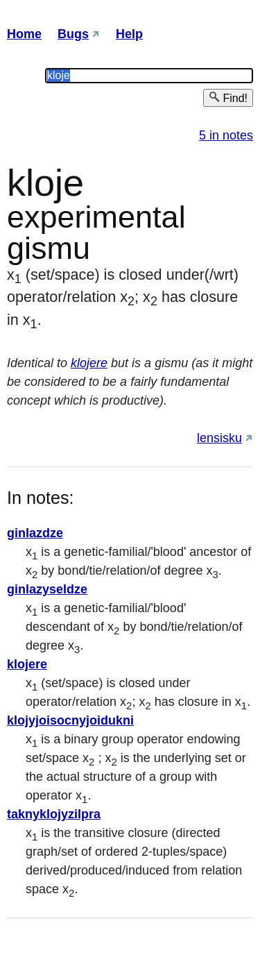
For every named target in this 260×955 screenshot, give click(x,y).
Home (24, 34)
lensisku (219, 438)
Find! (228, 97)
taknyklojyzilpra (54, 814)
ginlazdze (35, 533)
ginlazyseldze (47, 589)
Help (129, 34)
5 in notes (226, 135)
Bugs (73, 34)
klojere (89, 363)
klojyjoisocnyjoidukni (70, 720)
